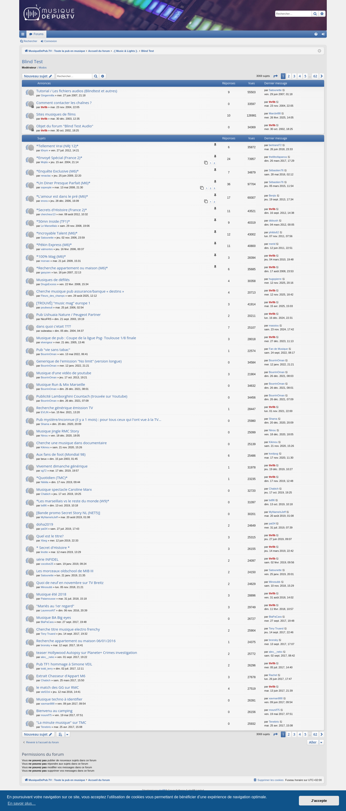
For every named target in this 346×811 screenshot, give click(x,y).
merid (272, 243)
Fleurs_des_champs (53, 295)
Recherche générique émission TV (64, 407)
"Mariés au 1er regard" (55, 605)
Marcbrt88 (275, 113)
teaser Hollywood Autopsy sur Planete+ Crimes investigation (86, 652)
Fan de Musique (278, 348)
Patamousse (48, 598)
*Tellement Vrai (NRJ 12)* (57, 145)
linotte (44, 552)
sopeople (46, 187)
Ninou (44, 435)
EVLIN (45, 412)
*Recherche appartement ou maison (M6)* (72, 267)
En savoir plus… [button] (22, 803)
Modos (43, 67)
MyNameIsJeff (49, 517)
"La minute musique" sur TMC (61, 722)
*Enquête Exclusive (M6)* (57, 171)
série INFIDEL (47, 559)
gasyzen (46, 272)
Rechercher (30, 41)
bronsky (45, 645)
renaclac (46, 175)
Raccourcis (23, 35)
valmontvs (47, 249)
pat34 (44, 528)
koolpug (273, 453)
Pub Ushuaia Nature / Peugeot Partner (68, 314)
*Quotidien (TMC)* (52, 477)
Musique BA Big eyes (53, 617)
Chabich (45, 493)
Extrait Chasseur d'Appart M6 (60, 675)
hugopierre (275, 278)
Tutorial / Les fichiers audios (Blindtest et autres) (76, 90)
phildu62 (274, 232)
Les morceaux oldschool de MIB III (64, 570)
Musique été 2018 (51, 594)
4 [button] (300, 76)
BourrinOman (48, 354)
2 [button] (289, 76)
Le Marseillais (49, 225)
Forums (102, 34)
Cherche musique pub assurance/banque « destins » (80, 291)
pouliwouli (46, 307)
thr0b (44, 107)
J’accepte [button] (319, 801)
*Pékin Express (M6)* (54, 244)
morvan (45, 260)
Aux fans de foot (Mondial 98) (61, 454)
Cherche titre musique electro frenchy (68, 629)
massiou (274, 325)
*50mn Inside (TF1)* (53, 221)
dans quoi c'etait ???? (53, 326)
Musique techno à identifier (59, 699)
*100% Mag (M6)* (51, 256)
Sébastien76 (276, 170)
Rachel (273, 675)
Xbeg (44, 540)
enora (44, 200)
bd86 (44, 505)
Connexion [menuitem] (324, 35)
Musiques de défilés (53, 279)
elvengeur (46, 342)
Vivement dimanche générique (61, 466)
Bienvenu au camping (54, 710)
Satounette (275, 90)
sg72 (44, 470)
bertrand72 (275, 145)
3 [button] (294, 76)
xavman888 (48, 703)
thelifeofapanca (278, 156)
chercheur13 (48, 214)
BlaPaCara (47, 622)
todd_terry (47, 668)
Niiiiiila (44, 482)
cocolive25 (47, 563)
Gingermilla (47, 95)
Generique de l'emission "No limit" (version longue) (79, 361)
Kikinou (45, 447)
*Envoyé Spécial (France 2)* (59, 157)
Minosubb (46, 587)
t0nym (44, 150)
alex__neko (47, 657)
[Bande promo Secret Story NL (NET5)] (68, 512)
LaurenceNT (48, 610)
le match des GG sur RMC (57, 687)
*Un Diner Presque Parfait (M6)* (63, 182)
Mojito (44, 162)
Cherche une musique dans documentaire (71, 442)
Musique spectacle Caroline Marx (64, 489)
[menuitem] (316, 34)
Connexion (50, 41)
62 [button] (315, 76)
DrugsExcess (48, 284)
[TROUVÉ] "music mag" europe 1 (63, 303)
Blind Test (32, 61)
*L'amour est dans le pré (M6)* (62, 196)
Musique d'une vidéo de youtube (63, 372)
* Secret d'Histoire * (53, 547)
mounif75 (46, 715)
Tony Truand (48, 633)
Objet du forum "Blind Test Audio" (64, 125)
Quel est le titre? (49, 536)
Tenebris (46, 726)
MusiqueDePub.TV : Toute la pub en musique (58, 34)
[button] (275, 76)
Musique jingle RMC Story (57, 431)
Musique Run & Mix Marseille (60, 384)
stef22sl (45, 691)
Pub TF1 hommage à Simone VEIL (64, 664)
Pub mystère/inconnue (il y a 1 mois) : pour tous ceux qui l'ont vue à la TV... (98, 419)
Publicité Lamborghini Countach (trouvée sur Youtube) (81, 396)
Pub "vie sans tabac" (53, 349)
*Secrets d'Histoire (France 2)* (61, 209)
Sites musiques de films (56, 114)
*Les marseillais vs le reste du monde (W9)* (72, 500)
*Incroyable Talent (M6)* (57, 233)
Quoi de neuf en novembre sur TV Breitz (70, 582)
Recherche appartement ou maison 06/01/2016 (76, 640)
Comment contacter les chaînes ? (64, 102)
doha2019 (44, 524)
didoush (273, 220)
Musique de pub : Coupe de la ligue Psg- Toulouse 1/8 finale (86, 337)
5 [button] (305, 76)
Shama (45, 424)
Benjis (272, 195)
